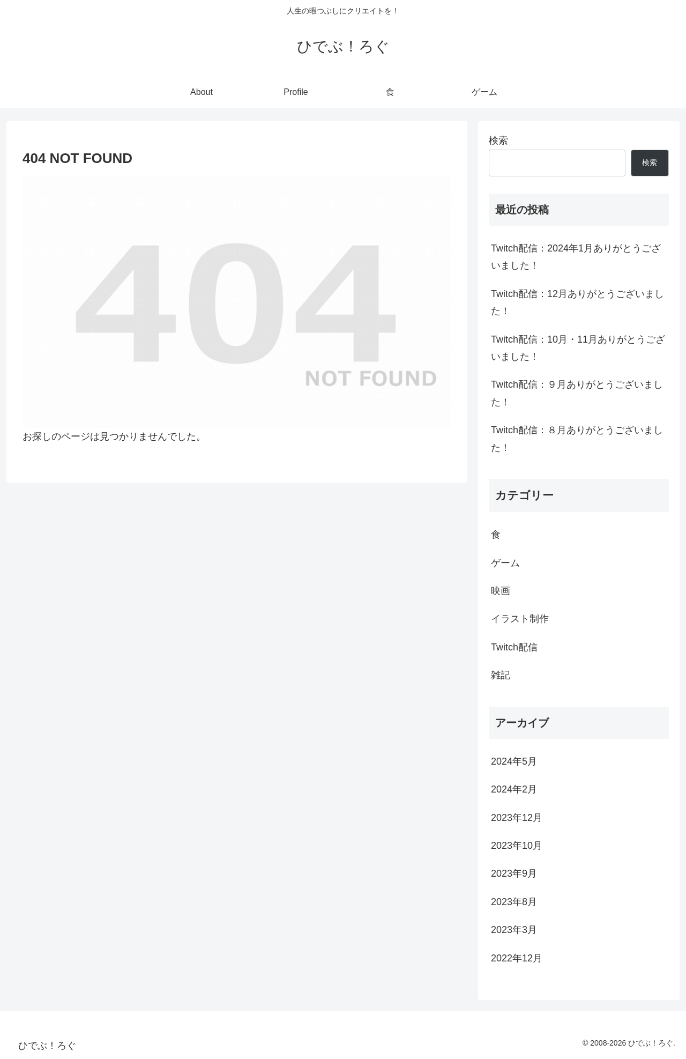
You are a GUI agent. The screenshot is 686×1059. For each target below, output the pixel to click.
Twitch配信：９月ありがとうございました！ (577, 393)
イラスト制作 (520, 618)
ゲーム (505, 563)
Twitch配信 (514, 647)
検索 (498, 140)
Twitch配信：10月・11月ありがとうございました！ (578, 348)
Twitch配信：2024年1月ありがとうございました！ (576, 257)
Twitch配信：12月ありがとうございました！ (577, 302)
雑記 (500, 675)
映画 (500, 591)
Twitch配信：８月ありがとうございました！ (577, 439)
